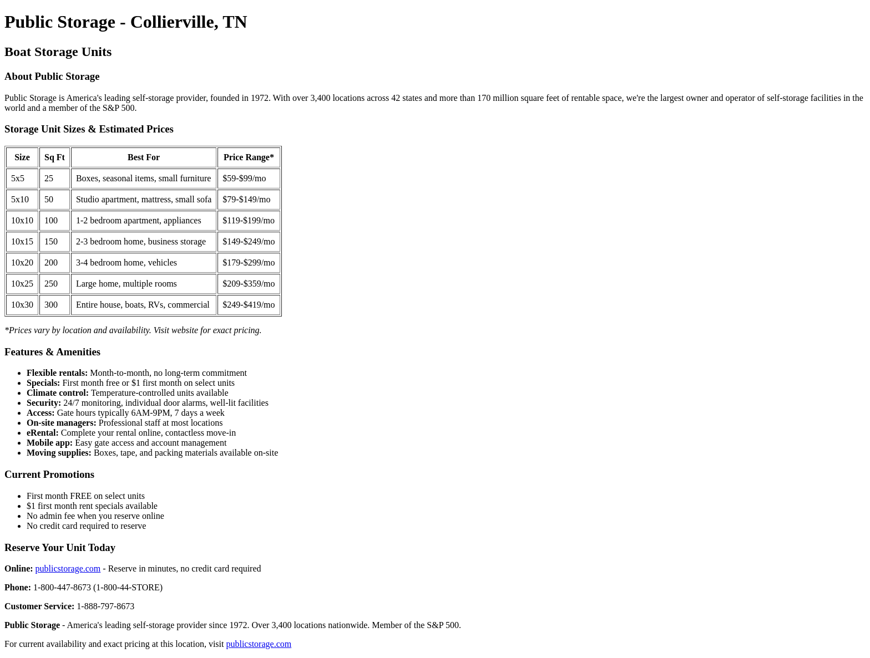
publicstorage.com (68, 568)
